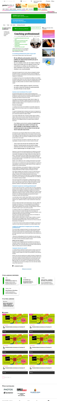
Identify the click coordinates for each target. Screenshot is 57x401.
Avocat (38, 1)
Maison (39, 9)
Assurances (44, 9)
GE (4, 1)
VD (3, 1)
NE (6, 1)
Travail (35, 9)
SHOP (14, 1)
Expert (35, 1)
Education (19, 9)
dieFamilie (10, 1)
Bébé (4, 9)
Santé (27, 9)
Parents (7, 9)
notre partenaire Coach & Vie (17, 48)
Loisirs (23, 9)
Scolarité (31, 9)
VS (7, 1)
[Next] (11, 376)
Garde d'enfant (13, 9)
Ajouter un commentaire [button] (26, 267)
